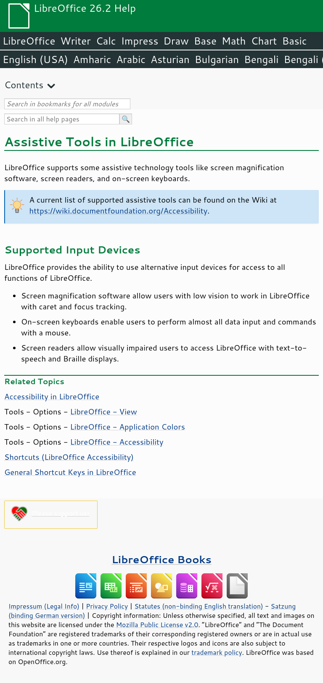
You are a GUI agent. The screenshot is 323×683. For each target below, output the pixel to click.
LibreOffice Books (161, 559)
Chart (264, 41)
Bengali (261, 59)
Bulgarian (217, 59)
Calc (106, 41)
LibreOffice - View (103, 411)
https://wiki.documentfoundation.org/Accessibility (118, 210)
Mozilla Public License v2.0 (157, 624)
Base (205, 41)
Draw (175, 41)
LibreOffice (29, 41)
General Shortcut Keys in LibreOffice (70, 472)
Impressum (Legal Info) (43, 606)
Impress (140, 41)
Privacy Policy (107, 606)
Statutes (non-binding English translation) (198, 606)
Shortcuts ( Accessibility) (69, 456)
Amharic (92, 59)
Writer (75, 41)
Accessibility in (51, 396)
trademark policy (216, 652)
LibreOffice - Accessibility (117, 441)
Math (234, 41)
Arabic (131, 59)
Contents (23, 84)
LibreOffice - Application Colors (127, 426)
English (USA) (35, 59)
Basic (294, 41)
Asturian (170, 59)
